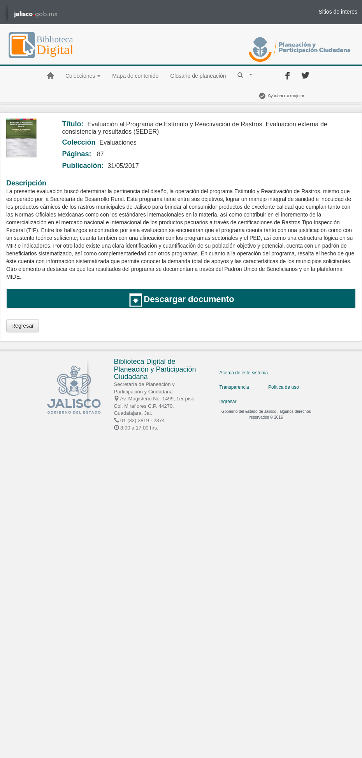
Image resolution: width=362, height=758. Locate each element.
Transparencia (234, 387)
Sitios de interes (337, 12)
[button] (245, 74)
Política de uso (283, 387)
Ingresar (228, 401)
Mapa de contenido (135, 76)
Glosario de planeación (198, 76)
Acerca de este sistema (244, 373)
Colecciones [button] (82, 76)
